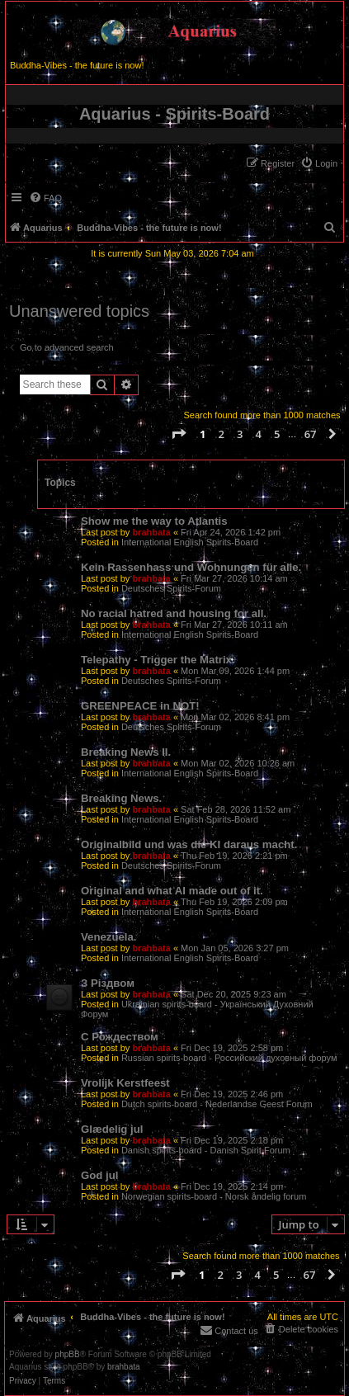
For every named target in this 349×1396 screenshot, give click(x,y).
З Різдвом (107, 983)
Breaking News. (121, 798)
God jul (99, 1175)
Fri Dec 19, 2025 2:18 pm (232, 1140)
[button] (178, 434)
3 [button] (240, 434)
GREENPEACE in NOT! (140, 706)
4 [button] (259, 434)
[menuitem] (318, 163)
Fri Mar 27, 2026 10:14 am (234, 578)
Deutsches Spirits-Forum (171, 588)
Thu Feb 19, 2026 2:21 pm (234, 856)
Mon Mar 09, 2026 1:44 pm (235, 671)
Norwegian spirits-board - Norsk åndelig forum (213, 1196)
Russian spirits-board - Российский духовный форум (229, 1058)
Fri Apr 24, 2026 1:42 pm (231, 532)
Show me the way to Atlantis (154, 521)
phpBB (67, 1355)
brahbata (151, 532)
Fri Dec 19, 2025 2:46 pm (232, 1094)
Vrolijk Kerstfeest (125, 1083)
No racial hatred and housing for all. (173, 613)
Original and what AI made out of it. (172, 890)
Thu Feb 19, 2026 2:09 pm (234, 902)
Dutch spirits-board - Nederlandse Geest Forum (217, 1104)
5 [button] (277, 434)
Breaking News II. (126, 752)
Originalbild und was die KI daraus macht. (189, 844)
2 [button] (221, 434)
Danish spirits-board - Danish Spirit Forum (205, 1150)
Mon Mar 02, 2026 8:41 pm (235, 717)
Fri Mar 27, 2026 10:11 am (234, 625)
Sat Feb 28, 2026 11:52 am (235, 809)
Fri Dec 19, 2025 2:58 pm (232, 1048)
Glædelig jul (112, 1129)
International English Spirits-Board (189, 542)
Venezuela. (108, 937)
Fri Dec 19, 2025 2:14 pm (232, 1186)
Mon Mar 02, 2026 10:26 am (238, 763)
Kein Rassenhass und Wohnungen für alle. (191, 567)
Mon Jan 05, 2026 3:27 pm (235, 948)
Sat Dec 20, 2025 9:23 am (233, 994)
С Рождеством (119, 1036)
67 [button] (310, 434)
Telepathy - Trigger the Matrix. (158, 659)
